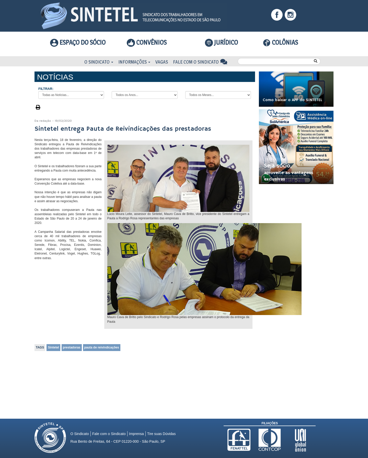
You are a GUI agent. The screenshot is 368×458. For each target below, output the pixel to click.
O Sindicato (98, 62)
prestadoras (71, 347)
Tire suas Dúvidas (161, 434)
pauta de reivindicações (101, 347)
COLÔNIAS (280, 42)
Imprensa (136, 434)
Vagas (161, 62)
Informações (134, 62)
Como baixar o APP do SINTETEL (292, 100)
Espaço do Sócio (78, 42)
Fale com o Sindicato (200, 62)
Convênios (147, 42)
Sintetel (53, 347)
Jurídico (221, 43)
